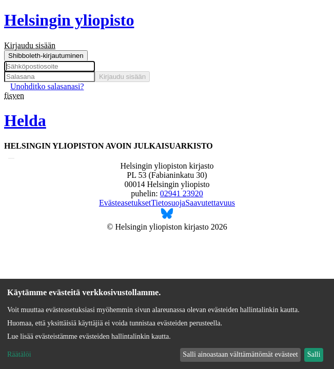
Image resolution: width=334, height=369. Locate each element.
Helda (25, 120)
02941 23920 (181, 193)
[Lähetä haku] (11, 158)
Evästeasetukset (125, 202)
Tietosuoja (168, 202)
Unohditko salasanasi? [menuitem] (47, 86)
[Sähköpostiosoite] (49, 66)
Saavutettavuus (210, 202)
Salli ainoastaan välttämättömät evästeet (240, 354)
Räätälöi (19, 354)
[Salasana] (49, 76)
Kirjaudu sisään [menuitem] (29, 45)
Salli (314, 354)
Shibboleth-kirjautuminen (46, 55)
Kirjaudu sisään (122, 76)
